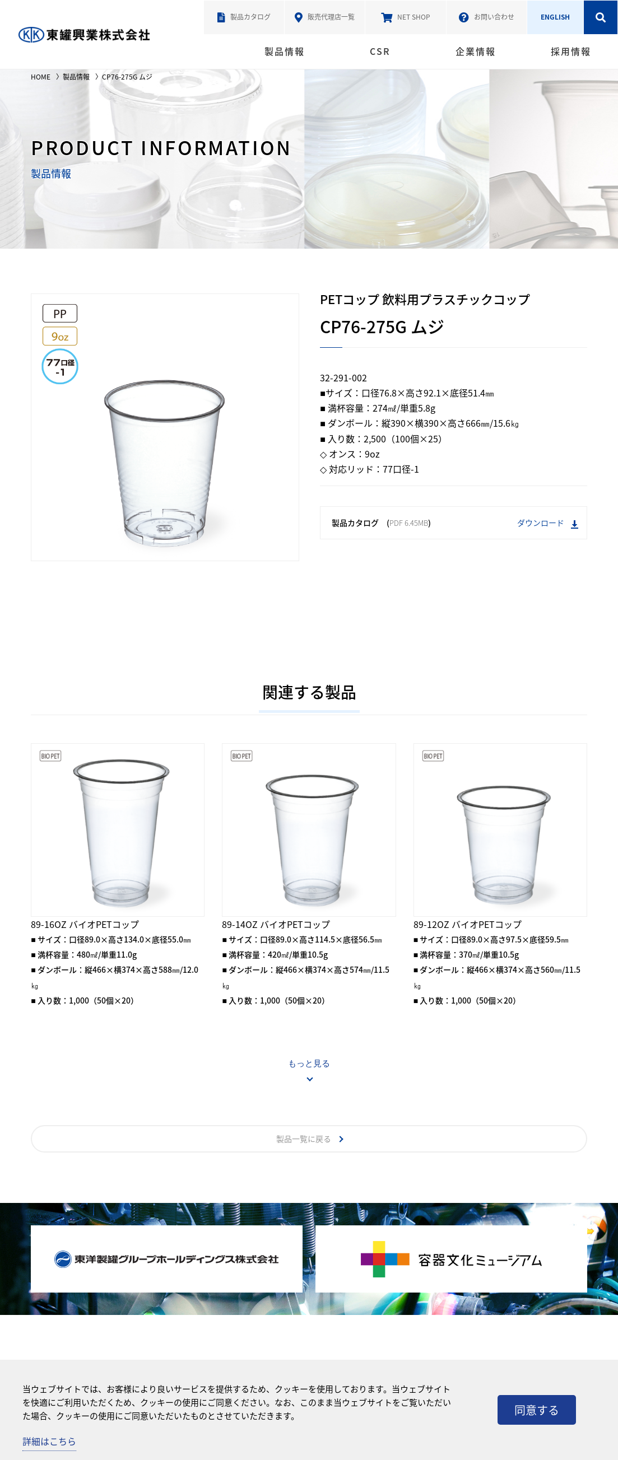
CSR (380, 51)
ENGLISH (555, 17)
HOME (40, 77)
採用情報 (571, 51)
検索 (601, 17)
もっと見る (309, 1063)
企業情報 (476, 51)
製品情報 (284, 51)
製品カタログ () (455, 523)
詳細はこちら (49, 1441)
